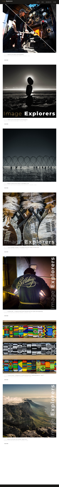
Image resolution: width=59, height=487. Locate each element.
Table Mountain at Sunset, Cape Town (17, 439)
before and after (13, 55)
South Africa (26, 184)
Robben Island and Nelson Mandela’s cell (18, 183)
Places (22, 184)
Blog (17, 55)
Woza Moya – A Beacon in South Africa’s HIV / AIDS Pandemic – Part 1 (26, 375)
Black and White (13, 120)
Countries (14, 184)
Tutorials (20, 55)
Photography (18, 184)
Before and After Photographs (16, 54)
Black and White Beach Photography (18, 119)
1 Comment (21, 120)
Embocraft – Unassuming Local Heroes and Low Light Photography (25, 311)
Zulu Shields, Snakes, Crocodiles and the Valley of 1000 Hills (23, 247)
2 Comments (24, 55)
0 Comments (31, 184)
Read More (6, 315)
